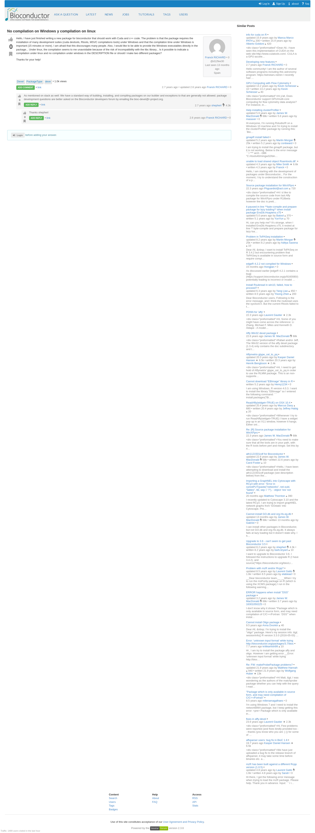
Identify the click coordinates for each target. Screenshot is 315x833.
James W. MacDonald (277, 336)
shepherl (217, 105)
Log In (264, 3)
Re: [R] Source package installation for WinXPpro (268, 431)
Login (18, 135)
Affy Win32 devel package (261, 333)
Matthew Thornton (275, 495)
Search (113, 798)
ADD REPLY (31, 105)
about (293, 3)
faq (305, 3)
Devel (20, 81)
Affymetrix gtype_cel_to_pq (262, 354)
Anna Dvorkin (271, 625)
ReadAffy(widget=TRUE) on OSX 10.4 (268, 402)
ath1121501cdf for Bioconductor (264, 453)
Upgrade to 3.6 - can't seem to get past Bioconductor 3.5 (268, 543)
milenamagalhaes (273, 700)
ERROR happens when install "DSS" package (267, 594)
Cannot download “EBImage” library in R (269, 381)
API (194, 801)
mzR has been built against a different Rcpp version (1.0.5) (271, 766)
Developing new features (260, 61)
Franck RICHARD (215, 57)
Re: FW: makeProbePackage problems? (269, 664)
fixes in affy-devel (256, 718)
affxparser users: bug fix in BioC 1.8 (266, 740)
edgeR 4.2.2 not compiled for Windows (268, 263)
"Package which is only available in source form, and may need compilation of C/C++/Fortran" (270, 694)
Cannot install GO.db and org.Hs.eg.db (268, 513)
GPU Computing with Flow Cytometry (267, 83)
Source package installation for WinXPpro (270, 185)
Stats (195, 805)
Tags (111, 805)
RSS (195, 798)
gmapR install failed (257, 137)
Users (112, 801)
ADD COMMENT (25, 87)
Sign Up (278, 3)
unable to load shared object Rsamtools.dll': (271, 161)
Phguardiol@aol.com (276, 188)
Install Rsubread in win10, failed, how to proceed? (269, 286)
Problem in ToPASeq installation (265, 236)
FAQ (154, 801)
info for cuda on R (256, 34)
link (40, 87)
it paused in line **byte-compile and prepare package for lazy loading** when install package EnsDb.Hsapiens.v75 (271, 209)
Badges (113, 809)
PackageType (34, 81)
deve (48, 81)
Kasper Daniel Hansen (277, 743)
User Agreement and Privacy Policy (183, 821)
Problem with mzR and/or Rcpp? (265, 568)
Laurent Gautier (273, 315)
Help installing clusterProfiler (262, 110)
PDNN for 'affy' (254, 312)
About (155, 798)
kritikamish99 (270, 646)
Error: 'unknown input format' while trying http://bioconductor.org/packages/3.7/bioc (270, 642)
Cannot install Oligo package (262, 622)
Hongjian (269, 266)
